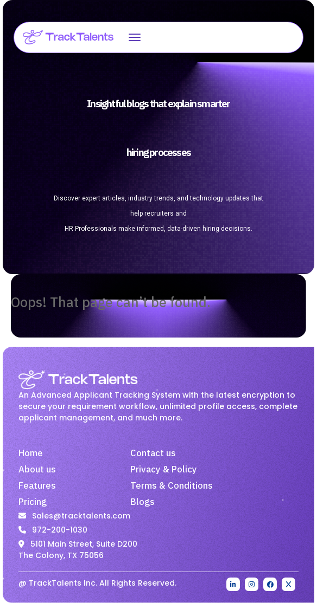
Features (37, 485)
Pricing (32, 502)
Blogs (142, 502)
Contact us (153, 453)
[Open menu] (134, 37)
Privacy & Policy (163, 469)
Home (30, 453)
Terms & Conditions (171, 485)
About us (37, 469)
